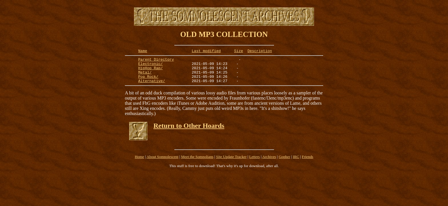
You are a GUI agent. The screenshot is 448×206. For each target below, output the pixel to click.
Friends (307, 163)
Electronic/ (150, 66)
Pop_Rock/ (148, 81)
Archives (269, 163)
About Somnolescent (162, 163)
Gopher (284, 163)
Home (139, 163)
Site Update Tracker (231, 163)
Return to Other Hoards (188, 131)
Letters (254, 163)
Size (238, 51)
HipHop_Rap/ (150, 71)
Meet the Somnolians (197, 163)
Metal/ (145, 76)
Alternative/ (151, 86)
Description (259, 51)
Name (142, 51)
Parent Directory (156, 61)
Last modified (206, 51)
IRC (296, 163)
